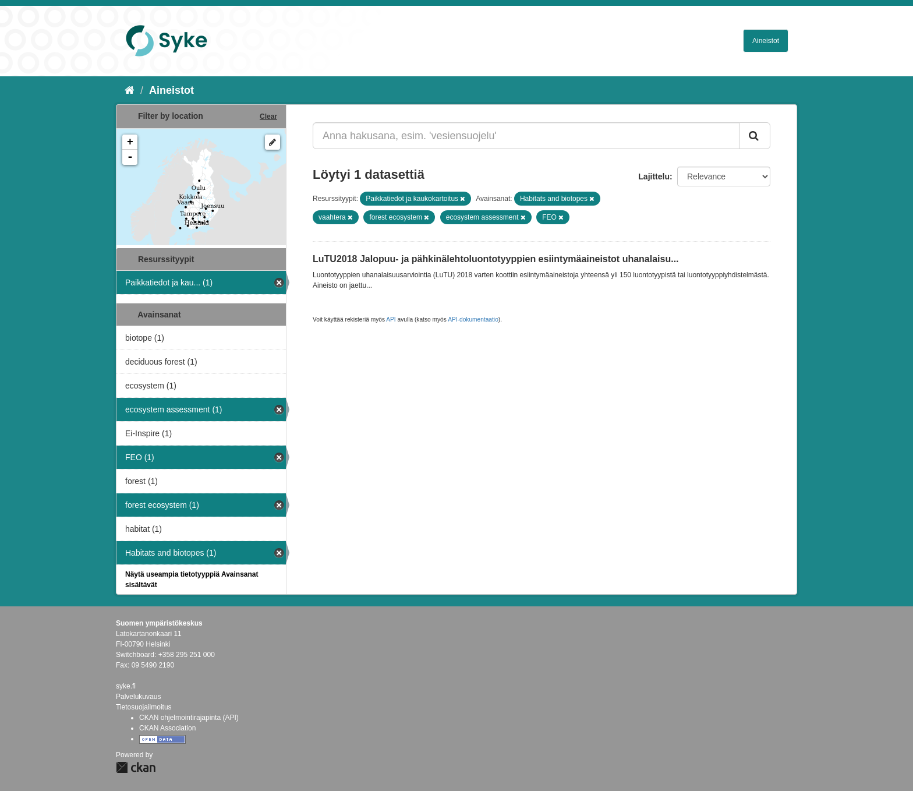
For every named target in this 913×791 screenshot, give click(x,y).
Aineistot (765, 41)
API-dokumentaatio (473, 319)
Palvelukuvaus (138, 697)
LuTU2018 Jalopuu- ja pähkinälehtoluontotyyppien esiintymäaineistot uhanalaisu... (496, 259)
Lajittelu (654, 176)
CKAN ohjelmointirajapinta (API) (189, 718)
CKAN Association (167, 728)
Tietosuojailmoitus (144, 707)
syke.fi (126, 686)
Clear (268, 116)
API (390, 319)
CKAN (135, 767)
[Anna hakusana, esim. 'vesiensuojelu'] (526, 135)
